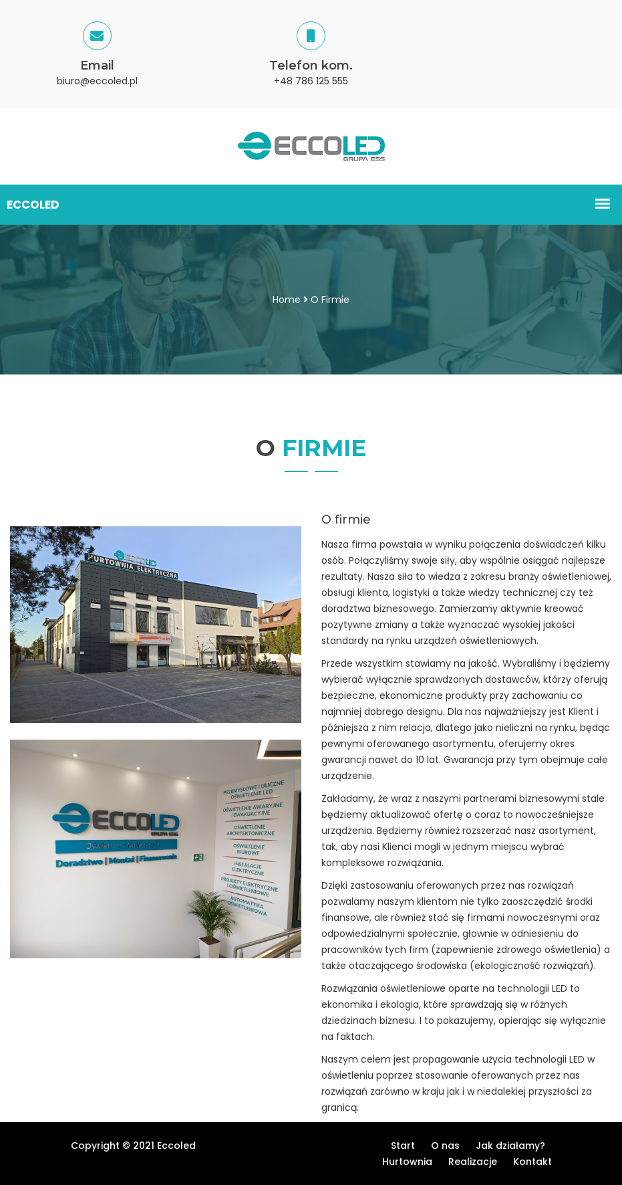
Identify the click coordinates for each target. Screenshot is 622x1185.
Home (287, 299)
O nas (445, 1145)
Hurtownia (407, 1161)
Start (403, 1145)
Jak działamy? (510, 1145)
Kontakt (532, 1161)
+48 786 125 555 (311, 81)
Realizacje (472, 1161)
